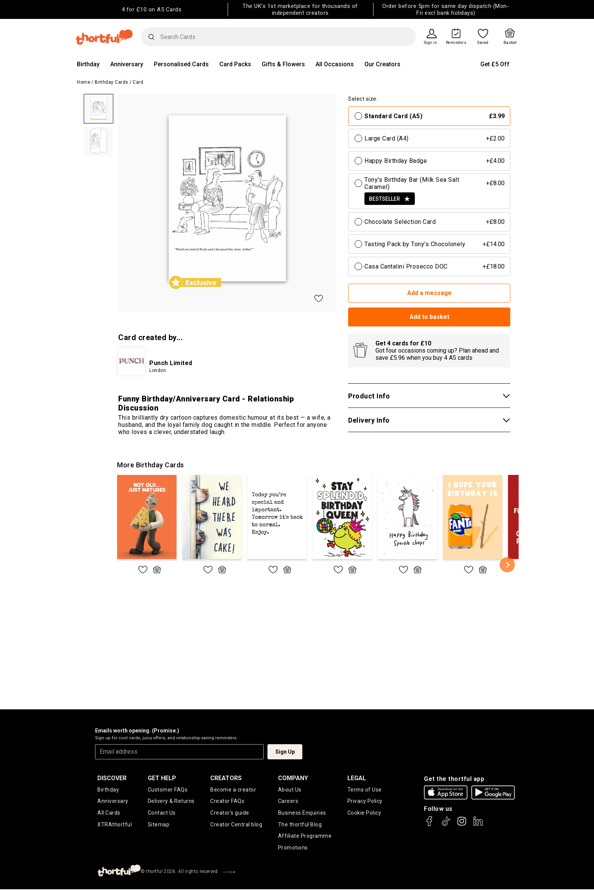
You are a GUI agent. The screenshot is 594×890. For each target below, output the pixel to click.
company (293, 778)
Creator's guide (229, 813)
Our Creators (382, 64)
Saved (483, 43)
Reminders (456, 43)
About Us (290, 790)
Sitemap (159, 825)
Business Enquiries (302, 813)
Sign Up (285, 752)
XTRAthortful (114, 825)
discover (112, 778)
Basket (510, 43)
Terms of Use (364, 790)
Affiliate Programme (305, 837)
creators (226, 778)
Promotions (293, 848)
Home (83, 82)
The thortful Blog (300, 825)
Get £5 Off (495, 64)
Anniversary (126, 64)
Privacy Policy (365, 801)
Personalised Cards (181, 64)
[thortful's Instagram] (461, 824)
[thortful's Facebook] (429, 824)
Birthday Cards (111, 82)
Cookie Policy (364, 813)
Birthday (88, 64)
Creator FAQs (227, 801)
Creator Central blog (236, 825)
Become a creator (233, 790)
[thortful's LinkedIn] (478, 824)
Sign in (430, 43)
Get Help (162, 778)
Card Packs (235, 64)
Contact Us (162, 813)
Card (138, 82)
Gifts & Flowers (283, 64)
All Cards (108, 813)
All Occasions (335, 64)
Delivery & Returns (171, 801)
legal (356, 778)
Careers (288, 801)
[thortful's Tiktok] (446, 824)
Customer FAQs (168, 790)
